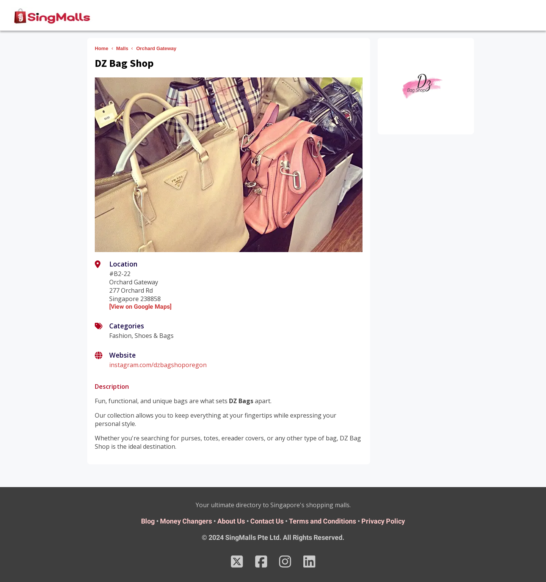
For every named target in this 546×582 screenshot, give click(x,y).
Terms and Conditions (322, 521)
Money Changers (186, 521)
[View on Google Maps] (140, 306)
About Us (231, 521)
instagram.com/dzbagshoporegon (158, 365)
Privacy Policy (383, 521)
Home (101, 48)
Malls (122, 48)
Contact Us (267, 521)
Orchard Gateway (156, 48)
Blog (148, 521)
